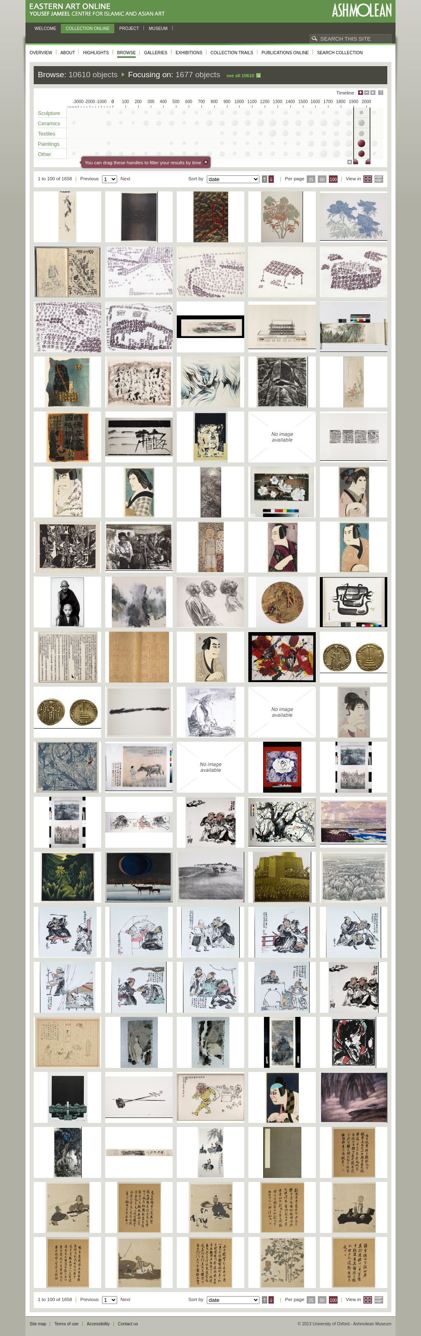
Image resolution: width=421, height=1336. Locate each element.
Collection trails (231, 53)
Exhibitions (189, 53)
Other (44, 154)
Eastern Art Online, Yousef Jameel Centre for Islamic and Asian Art (99, 10)
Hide (372, 92)
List (379, 179)
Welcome (45, 28)
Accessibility (98, 1324)
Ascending (264, 179)
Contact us (128, 1324)
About (67, 53)
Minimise (366, 92)
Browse (126, 53)
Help (380, 92)
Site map (38, 1324)
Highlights (96, 53)
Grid (367, 179)
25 (311, 179)
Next (125, 178)
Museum (158, 28)
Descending (271, 179)
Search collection (340, 53)
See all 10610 (240, 75)
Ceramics (49, 123)
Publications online (285, 53)
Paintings (49, 144)
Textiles (47, 134)
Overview (41, 53)
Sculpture (49, 113)
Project (129, 28)
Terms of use (66, 1324)
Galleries (155, 53)
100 (333, 179)
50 (322, 179)
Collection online (87, 28)
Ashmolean (361, 10)
